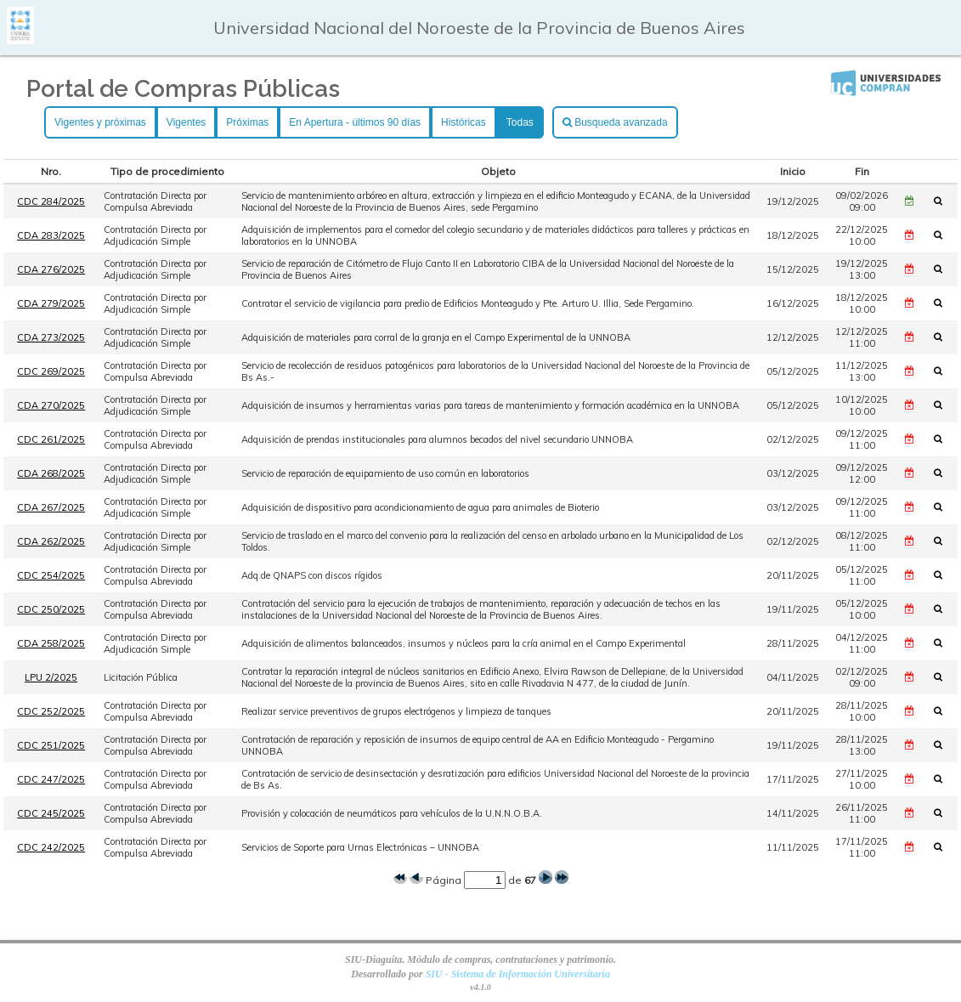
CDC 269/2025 (51, 371)
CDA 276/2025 (51, 269)
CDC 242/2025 (51, 847)
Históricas (463, 122)
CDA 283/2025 (51, 235)
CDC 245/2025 (51, 813)
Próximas (247, 122)
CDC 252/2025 (51, 711)
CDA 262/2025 (51, 541)
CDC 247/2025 (51, 779)
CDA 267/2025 (51, 507)
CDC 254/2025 (51, 575)
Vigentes (186, 122)
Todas (520, 122)
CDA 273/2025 (51, 337)
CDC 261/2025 (51, 439)
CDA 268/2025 (51, 473)
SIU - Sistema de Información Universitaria (518, 974)
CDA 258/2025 (51, 643)
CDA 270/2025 (51, 405)
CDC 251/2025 (51, 745)
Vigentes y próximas (100, 122)
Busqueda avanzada (615, 122)
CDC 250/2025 (51, 609)
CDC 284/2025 (51, 201)
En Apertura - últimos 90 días (355, 122)
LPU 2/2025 (51, 677)
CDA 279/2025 (51, 303)
